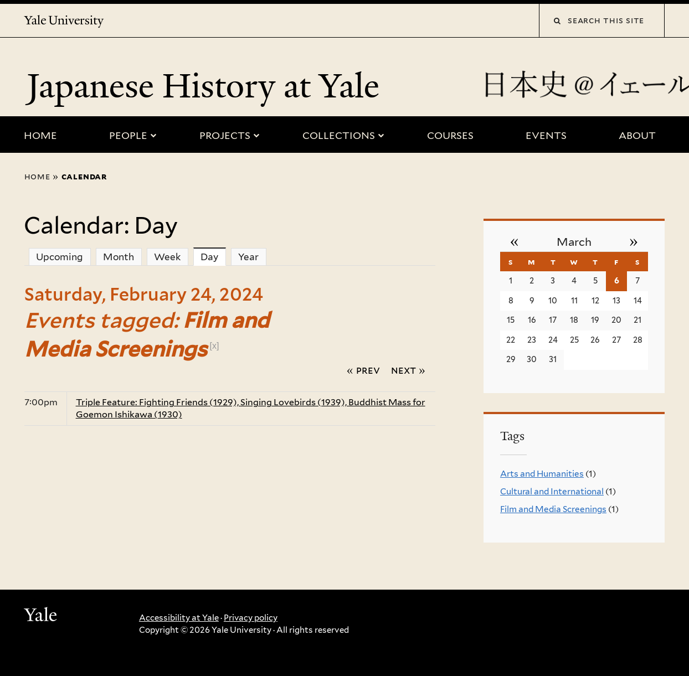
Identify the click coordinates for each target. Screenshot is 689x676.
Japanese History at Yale (207, 86)
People (128, 135)
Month (118, 256)
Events (546, 135)
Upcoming (59, 256)
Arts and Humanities (542, 473)
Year (248, 256)
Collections (338, 135)
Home (40, 135)
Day (213, 256)
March (574, 242)
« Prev (363, 370)
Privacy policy (250, 618)
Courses (450, 135)
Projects (224, 135)
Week (167, 256)
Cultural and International (552, 491)
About (637, 135)
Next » (408, 370)
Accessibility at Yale (179, 618)
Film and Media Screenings (553, 509)
